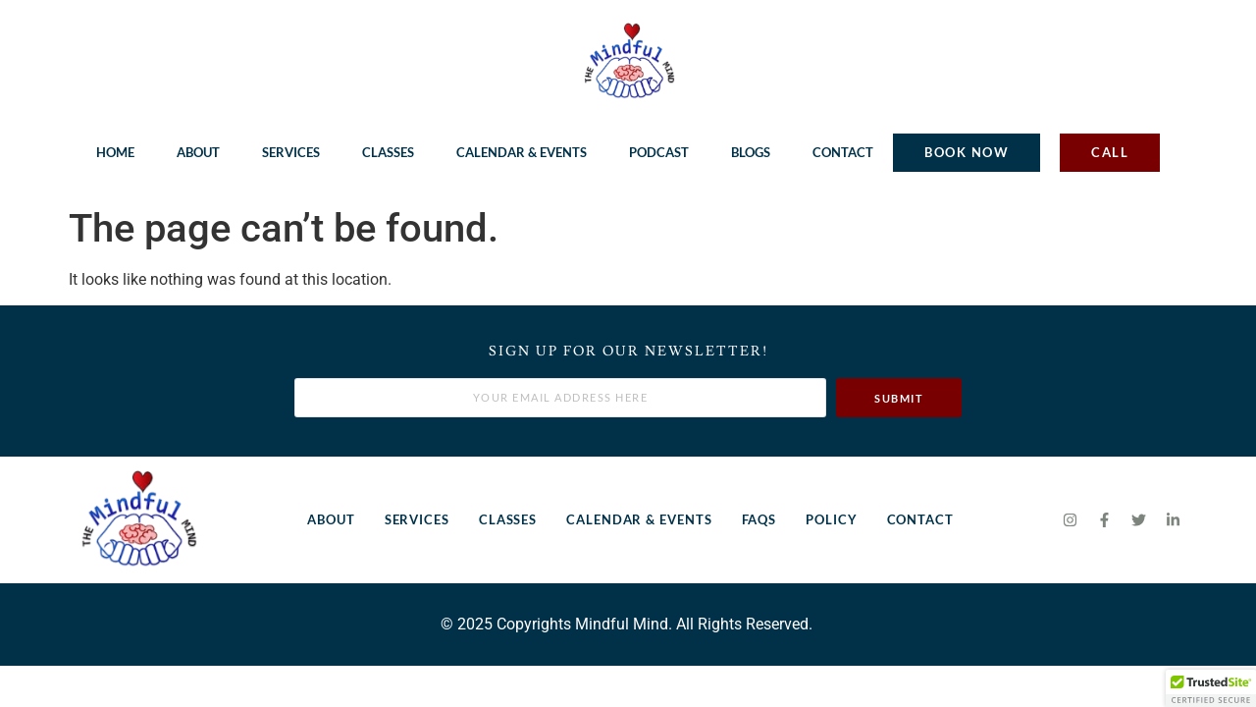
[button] (1211, 688)
